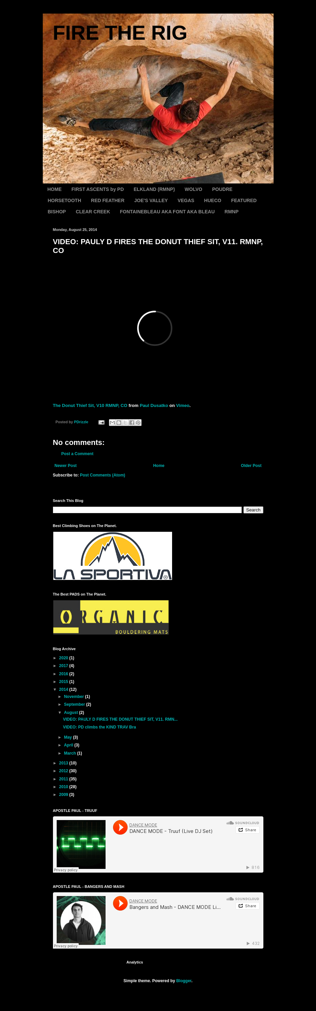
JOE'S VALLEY (151, 200)
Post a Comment (77, 453)
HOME (55, 189)
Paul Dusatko (154, 405)
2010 (64, 786)
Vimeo (182, 405)
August (71, 712)
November (74, 696)
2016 (64, 674)
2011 (64, 779)
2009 (64, 794)
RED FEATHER (108, 200)
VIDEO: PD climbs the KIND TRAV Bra (99, 727)
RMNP (232, 211)
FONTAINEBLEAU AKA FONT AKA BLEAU (167, 211)
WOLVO (193, 189)
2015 (64, 681)
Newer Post (66, 465)
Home (158, 465)
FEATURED (244, 200)
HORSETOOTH (64, 200)
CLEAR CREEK (93, 211)
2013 (64, 763)
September (75, 704)
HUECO (212, 200)
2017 (64, 665)
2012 (64, 771)
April (69, 745)
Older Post (251, 465)
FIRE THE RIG (120, 32)
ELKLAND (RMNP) (154, 189)
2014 (64, 689)
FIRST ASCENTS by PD (98, 189)
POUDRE (222, 189)
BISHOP (57, 211)
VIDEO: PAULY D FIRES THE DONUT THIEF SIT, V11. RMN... (120, 719)
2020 (64, 658)
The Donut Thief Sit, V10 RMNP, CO (90, 405)
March (70, 753)
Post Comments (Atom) (102, 475)
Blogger (183, 980)
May (68, 737)
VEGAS (186, 200)
